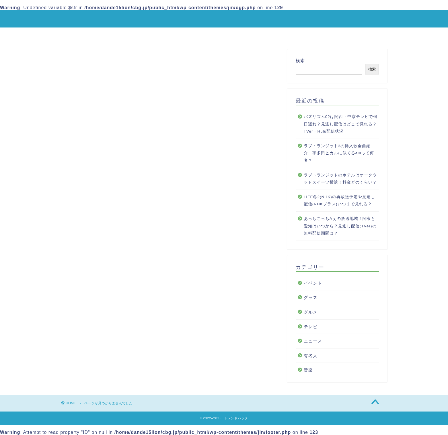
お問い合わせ (289, 34)
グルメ (90, 318)
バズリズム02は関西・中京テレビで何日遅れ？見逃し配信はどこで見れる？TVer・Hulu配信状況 (340, 124)
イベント (93, 303)
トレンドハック (224, 18)
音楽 (88, 348)
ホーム (152, 34)
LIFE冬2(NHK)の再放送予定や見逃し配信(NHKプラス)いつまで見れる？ (339, 200)
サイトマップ (187, 34)
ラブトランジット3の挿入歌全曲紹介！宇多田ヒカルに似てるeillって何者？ (339, 153)
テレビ (90, 326)
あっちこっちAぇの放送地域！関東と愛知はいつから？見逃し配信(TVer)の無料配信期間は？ (340, 225)
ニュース (93, 333)
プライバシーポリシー (238, 34)
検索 (300, 60)
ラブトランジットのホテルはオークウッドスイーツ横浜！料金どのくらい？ (340, 179)
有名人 (90, 341)
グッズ (90, 310)
